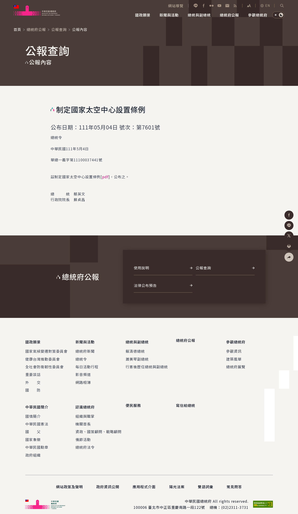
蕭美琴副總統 (137, 356)
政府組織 (33, 449)
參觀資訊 (234, 348)
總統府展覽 (235, 364)
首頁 (17, 29)
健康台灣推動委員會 (42, 356)
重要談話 (33, 372)
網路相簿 (83, 379)
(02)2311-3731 (235, 502)
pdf (105, 176)
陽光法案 (177, 481)
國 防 (33, 387)
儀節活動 (83, 434)
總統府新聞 (85, 348)
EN (265, 5)
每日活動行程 (87, 364)
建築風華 (234, 356)
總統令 (81, 356)
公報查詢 (59, 29)
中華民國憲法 (36, 418)
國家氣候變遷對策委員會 (46, 348)
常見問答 (234, 481)
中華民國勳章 (36, 442)
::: (3, 2)
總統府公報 (36, 29)
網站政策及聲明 (69, 481)
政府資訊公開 (107, 481)
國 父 (33, 426)
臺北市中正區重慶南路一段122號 (176, 502)
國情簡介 (33, 410)
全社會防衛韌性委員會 (44, 364)
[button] (282, 6)
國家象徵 (33, 434)
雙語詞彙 (205, 481)
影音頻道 (83, 372)
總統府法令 (85, 442)
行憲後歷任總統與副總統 (147, 364)
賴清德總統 (135, 348)
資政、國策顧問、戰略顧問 (98, 426)
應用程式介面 (144, 481)
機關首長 (83, 418)
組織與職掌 (85, 410)
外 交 (33, 379)
